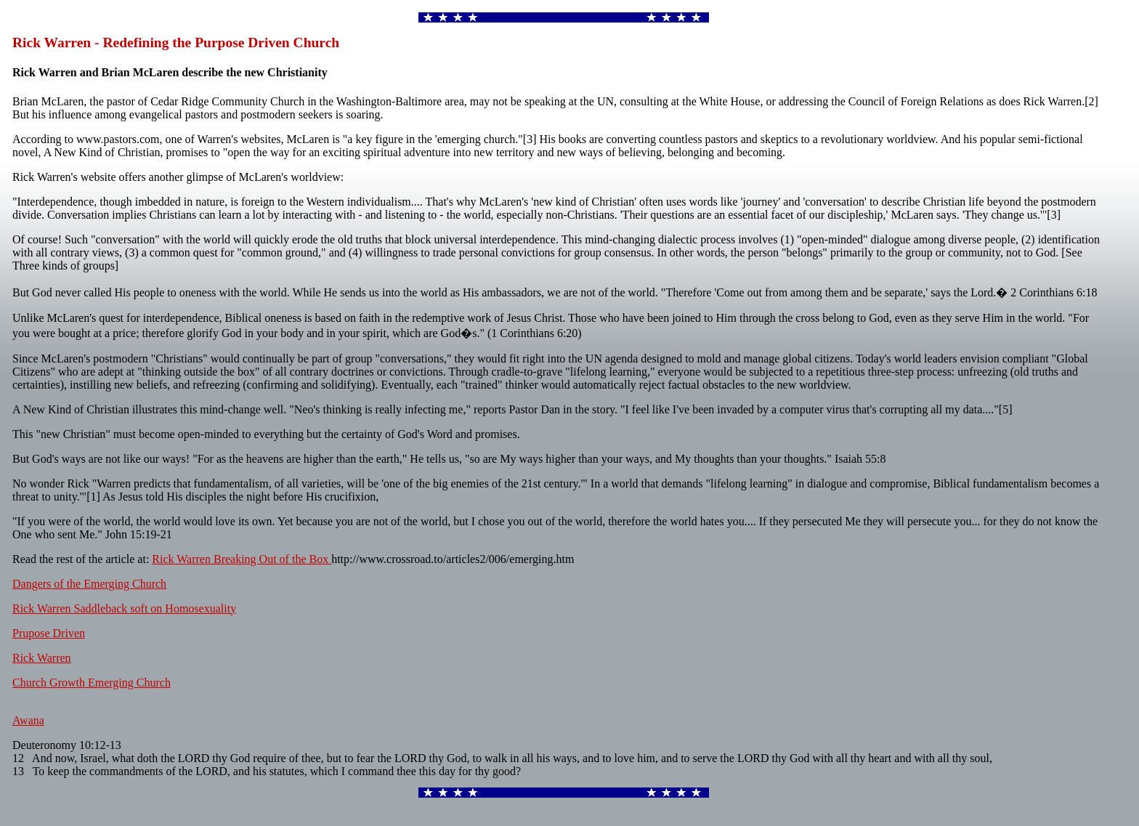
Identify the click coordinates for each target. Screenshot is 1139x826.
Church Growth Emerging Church (91, 682)
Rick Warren (41, 658)
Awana (28, 720)
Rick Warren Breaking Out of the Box (241, 559)
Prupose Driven (48, 633)
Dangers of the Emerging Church (89, 584)
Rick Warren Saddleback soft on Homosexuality (124, 608)
